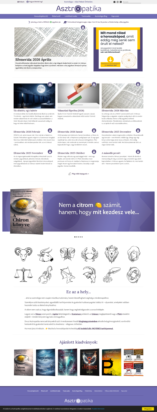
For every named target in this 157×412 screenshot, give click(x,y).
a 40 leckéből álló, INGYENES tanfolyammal (94, 328)
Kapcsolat (115, 16)
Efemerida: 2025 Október (71, 153)
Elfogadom (148, 409)
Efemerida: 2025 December (116, 131)
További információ (103, 409)
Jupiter (55, 314)
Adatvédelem (98, 391)
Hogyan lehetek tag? (34, 2)
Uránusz (95, 314)
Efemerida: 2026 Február (27, 131)
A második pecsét (111, 153)
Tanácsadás (86, 16)
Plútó (119, 314)
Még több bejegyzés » (78, 174)
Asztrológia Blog (101, 16)
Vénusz (38, 314)
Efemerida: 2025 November (28, 153)
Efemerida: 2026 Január (70, 131)
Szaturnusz (76, 314)
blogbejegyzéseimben (88, 321)
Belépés (21, 2)
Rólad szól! (56, 16)
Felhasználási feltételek (112, 391)
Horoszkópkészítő (41, 16)
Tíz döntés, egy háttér (25, 110)
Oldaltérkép (88, 391)
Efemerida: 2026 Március (115, 110)
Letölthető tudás (71, 16)
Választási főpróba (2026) (71, 110)
